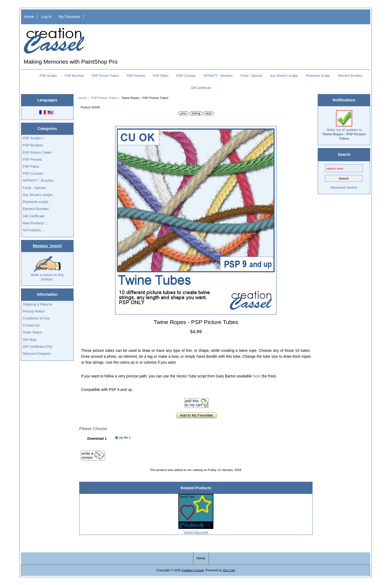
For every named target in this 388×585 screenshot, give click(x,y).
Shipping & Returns (37, 304)
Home (29, 17)
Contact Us (31, 325)
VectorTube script (196, 532)
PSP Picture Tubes (104, 97)
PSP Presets (136, 76)
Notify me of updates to (344, 125)
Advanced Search (344, 187)
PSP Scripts (48, 76)
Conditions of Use (36, 318)
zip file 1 (125, 437)
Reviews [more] (47, 246)
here (257, 376)
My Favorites (69, 17)
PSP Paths (160, 76)
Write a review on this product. (47, 268)
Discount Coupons (37, 354)
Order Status (32, 332)
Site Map (29, 340)
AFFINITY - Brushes (218, 76)
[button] (272, 130)
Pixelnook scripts (318, 76)
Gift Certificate (201, 88)
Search (344, 154)
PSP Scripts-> (33, 138)
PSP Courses (186, 76)
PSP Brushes (74, 76)
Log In (46, 17)
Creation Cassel (193, 570)
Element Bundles (350, 76)
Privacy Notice (33, 311)
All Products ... (34, 230)
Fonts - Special (251, 76)
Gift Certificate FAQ (37, 347)
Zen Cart (229, 570)
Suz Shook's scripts (284, 76)
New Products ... (35, 223)
